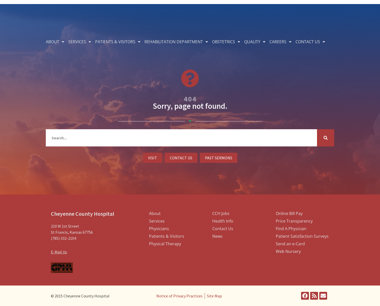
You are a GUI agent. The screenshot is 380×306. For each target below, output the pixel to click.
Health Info (222, 221)
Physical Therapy (165, 244)
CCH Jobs (220, 213)
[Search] (325, 137)
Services (79, 41)
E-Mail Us (59, 251)
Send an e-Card (290, 244)
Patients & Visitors (117, 41)
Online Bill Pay (289, 213)
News (217, 236)
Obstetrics (226, 41)
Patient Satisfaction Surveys (302, 236)
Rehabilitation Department (176, 41)
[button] (152, 158)
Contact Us (310, 41)
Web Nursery (288, 251)
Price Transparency (294, 221)
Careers (280, 41)
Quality (254, 41)
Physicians (159, 228)
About (55, 41)
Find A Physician (291, 228)
